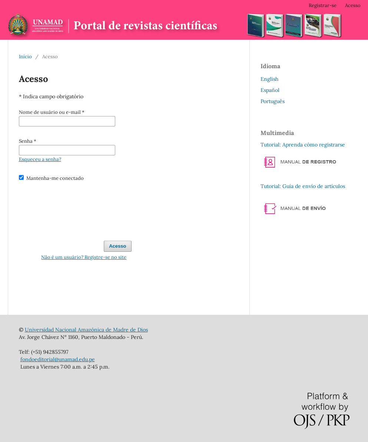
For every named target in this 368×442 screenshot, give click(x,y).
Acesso (353, 5)
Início (25, 56)
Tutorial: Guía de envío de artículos (303, 186)
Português (273, 101)
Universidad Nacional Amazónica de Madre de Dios (86, 329)
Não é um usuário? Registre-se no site (83, 257)
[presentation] (75, 207)
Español (270, 90)
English (269, 79)
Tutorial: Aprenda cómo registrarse (303, 144)
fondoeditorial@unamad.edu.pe (57, 359)
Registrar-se (322, 5)
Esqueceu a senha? (40, 159)
